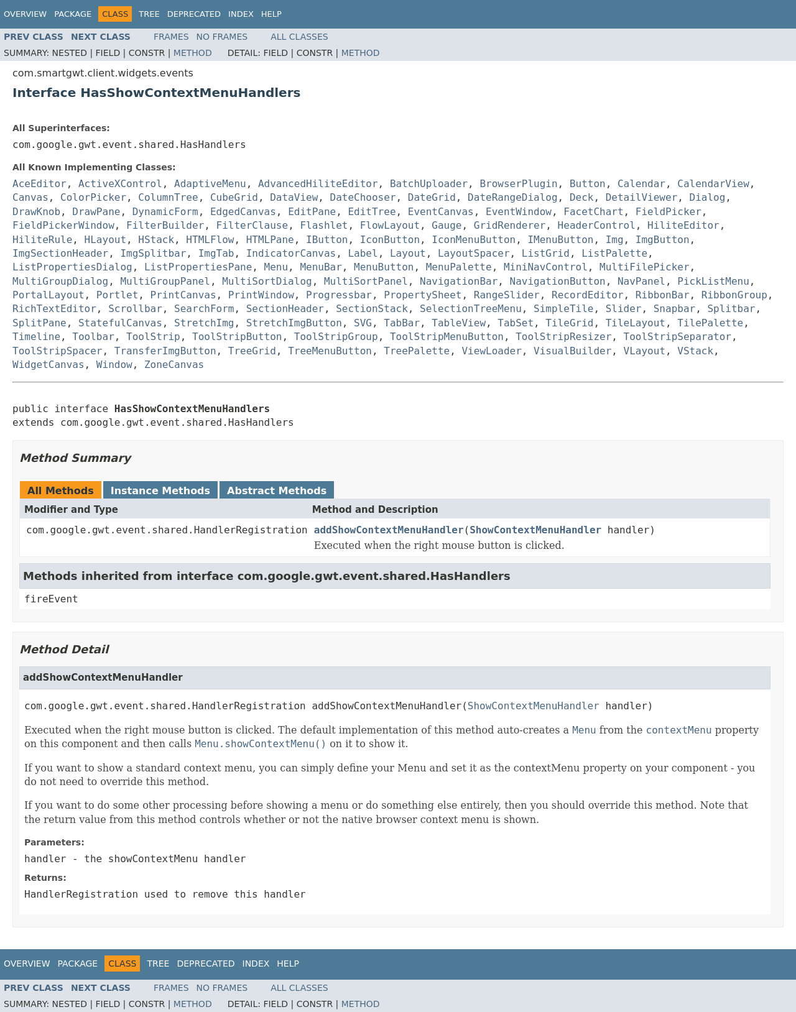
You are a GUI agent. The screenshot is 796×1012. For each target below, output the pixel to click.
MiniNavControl (546, 267)
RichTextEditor (54, 309)
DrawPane (96, 212)
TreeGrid (252, 351)
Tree (149, 14)
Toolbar (93, 337)
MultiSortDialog (267, 281)
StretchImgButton (294, 323)
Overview (25, 14)
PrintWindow (261, 295)
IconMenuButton (474, 240)
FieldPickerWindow (63, 225)
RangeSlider (507, 295)
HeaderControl (597, 225)
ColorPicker (93, 197)
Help (271, 14)
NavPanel (641, 281)
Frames (171, 37)
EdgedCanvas (243, 212)
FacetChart (593, 212)
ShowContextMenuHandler (535, 530)
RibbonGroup (734, 295)
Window (114, 364)
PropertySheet (422, 295)
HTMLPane (270, 240)
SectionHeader (285, 309)
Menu (276, 267)
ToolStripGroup (336, 337)
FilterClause (252, 225)
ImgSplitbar (153, 253)
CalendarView (713, 184)
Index (241, 14)
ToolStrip (153, 337)
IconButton (390, 240)
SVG (363, 323)
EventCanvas (441, 212)
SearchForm (204, 309)
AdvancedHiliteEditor (318, 184)
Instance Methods (160, 491)
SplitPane (39, 323)
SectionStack (372, 309)
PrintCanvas (183, 295)
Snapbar (674, 309)
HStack (156, 240)
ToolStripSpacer (57, 351)
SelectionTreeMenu (471, 309)
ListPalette (614, 253)
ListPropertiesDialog (72, 267)
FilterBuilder (165, 225)
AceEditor (39, 184)
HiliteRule (42, 240)
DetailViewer (642, 197)
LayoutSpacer (474, 253)
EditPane (312, 212)
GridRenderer (510, 225)
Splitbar (731, 309)
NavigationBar (458, 281)
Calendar (641, 184)
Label (362, 253)
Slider (624, 309)
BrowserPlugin (518, 184)
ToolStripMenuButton (447, 337)
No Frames (222, 37)
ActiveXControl (120, 184)
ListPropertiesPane (198, 267)
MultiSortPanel (366, 281)
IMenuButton (560, 240)
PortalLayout (48, 295)
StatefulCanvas (120, 323)
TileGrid (569, 323)
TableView (459, 323)
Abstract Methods (276, 491)
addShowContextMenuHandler (389, 530)
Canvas (30, 197)
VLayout (644, 351)
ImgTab (216, 253)
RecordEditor (588, 295)
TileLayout (635, 323)
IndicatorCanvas (291, 253)
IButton (327, 240)
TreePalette (417, 351)
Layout (408, 253)
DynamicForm (165, 212)
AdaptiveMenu (210, 184)
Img (615, 240)
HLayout (105, 240)
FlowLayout (390, 225)
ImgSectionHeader (60, 253)
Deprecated (194, 14)
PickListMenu (713, 281)
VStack (695, 351)
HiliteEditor (683, 225)
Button (588, 184)
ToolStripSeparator (677, 337)
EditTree (372, 212)
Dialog (708, 197)
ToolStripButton (237, 337)
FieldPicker (668, 212)
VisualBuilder (572, 351)
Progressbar (339, 295)
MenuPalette (459, 267)
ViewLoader (491, 351)
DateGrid (432, 197)
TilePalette (710, 323)
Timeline (36, 337)
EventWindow (519, 212)
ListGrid (546, 253)
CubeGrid (234, 197)
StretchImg (204, 323)
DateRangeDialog (513, 197)
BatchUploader (429, 184)
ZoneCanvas (174, 364)
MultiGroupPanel (165, 281)
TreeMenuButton (330, 351)
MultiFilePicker (644, 267)
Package (72, 14)
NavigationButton (558, 281)
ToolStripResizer (563, 337)
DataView (294, 197)
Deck (582, 197)
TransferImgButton (165, 351)
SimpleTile (563, 309)
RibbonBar (663, 295)
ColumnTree (168, 197)
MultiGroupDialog (60, 281)
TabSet (515, 323)
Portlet (117, 295)
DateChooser (363, 197)
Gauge (446, 225)
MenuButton (384, 267)
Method (193, 53)
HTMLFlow (210, 240)
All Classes (299, 37)
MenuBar (320, 267)
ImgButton (663, 240)
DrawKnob (36, 212)
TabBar (402, 323)
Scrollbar (135, 309)
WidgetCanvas (48, 364)
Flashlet (324, 225)
